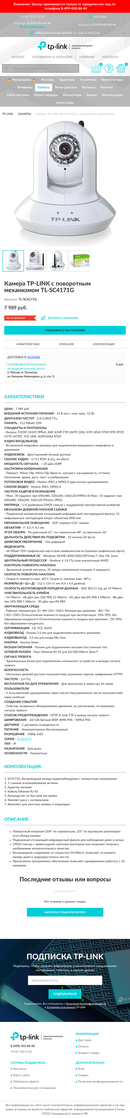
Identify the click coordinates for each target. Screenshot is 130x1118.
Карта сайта (21, 1075)
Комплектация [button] (104, 344)
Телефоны (24, 87)
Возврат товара (88, 1052)
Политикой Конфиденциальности (86, 1003)
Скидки (83, 1075)
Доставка (84, 1040)
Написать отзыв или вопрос (65, 912)
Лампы (91, 95)
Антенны (88, 87)
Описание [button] (66, 344)
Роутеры (47, 79)
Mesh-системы (18, 95)
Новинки (87, 57)
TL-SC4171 (24, 739)
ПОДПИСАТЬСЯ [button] (65, 994)
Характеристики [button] (27, 344)
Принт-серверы (46, 95)
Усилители (88, 79)
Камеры (44, 87)
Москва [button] (33, 357)
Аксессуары (65, 102)
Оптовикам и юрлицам (52, 57)
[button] (33, 26)
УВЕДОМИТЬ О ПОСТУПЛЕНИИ (65, 330)
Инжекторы (72, 95)
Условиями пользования (61, 1007)
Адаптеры (67, 79)
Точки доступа (66, 87)
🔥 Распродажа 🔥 (21, 79)
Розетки (107, 87)
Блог (81, 1069)
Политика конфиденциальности (100, 1081)
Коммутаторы (112, 79)
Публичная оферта (26, 1081)
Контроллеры (112, 95)
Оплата (83, 1046)
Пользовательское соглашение (34, 1088)
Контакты (110, 57)
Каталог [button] (18, 57)
